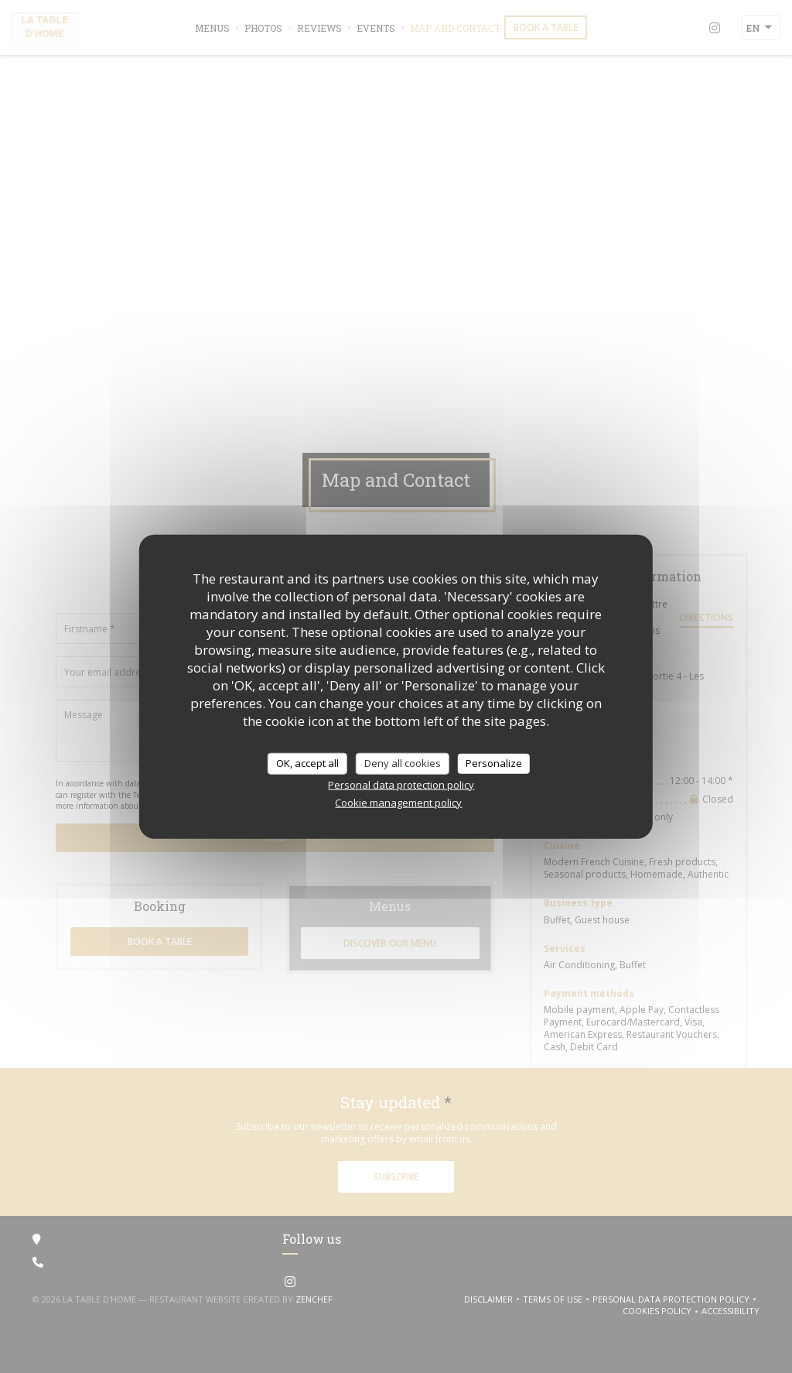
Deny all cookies (402, 763)
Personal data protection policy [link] (401, 784)
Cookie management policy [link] (398, 802)
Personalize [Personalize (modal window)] (494, 763)
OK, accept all (307, 763)
